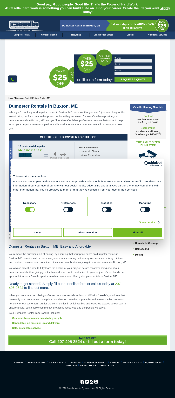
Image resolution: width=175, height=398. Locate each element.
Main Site (18, 363)
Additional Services (157, 35)
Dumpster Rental (22, 35)
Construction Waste (103, 35)
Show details (147, 222)
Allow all (137, 232)
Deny (37, 232)
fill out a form (134, 27)
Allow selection (87, 232)
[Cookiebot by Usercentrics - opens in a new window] (147, 163)
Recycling (76, 35)
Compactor (71, 365)
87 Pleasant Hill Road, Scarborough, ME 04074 (148, 133)
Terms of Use (107, 365)
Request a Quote (133, 79)
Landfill (130, 35)
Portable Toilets (132, 363)
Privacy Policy (88, 365)
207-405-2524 (142, 24)
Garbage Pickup (49, 35)
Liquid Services (153, 363)
